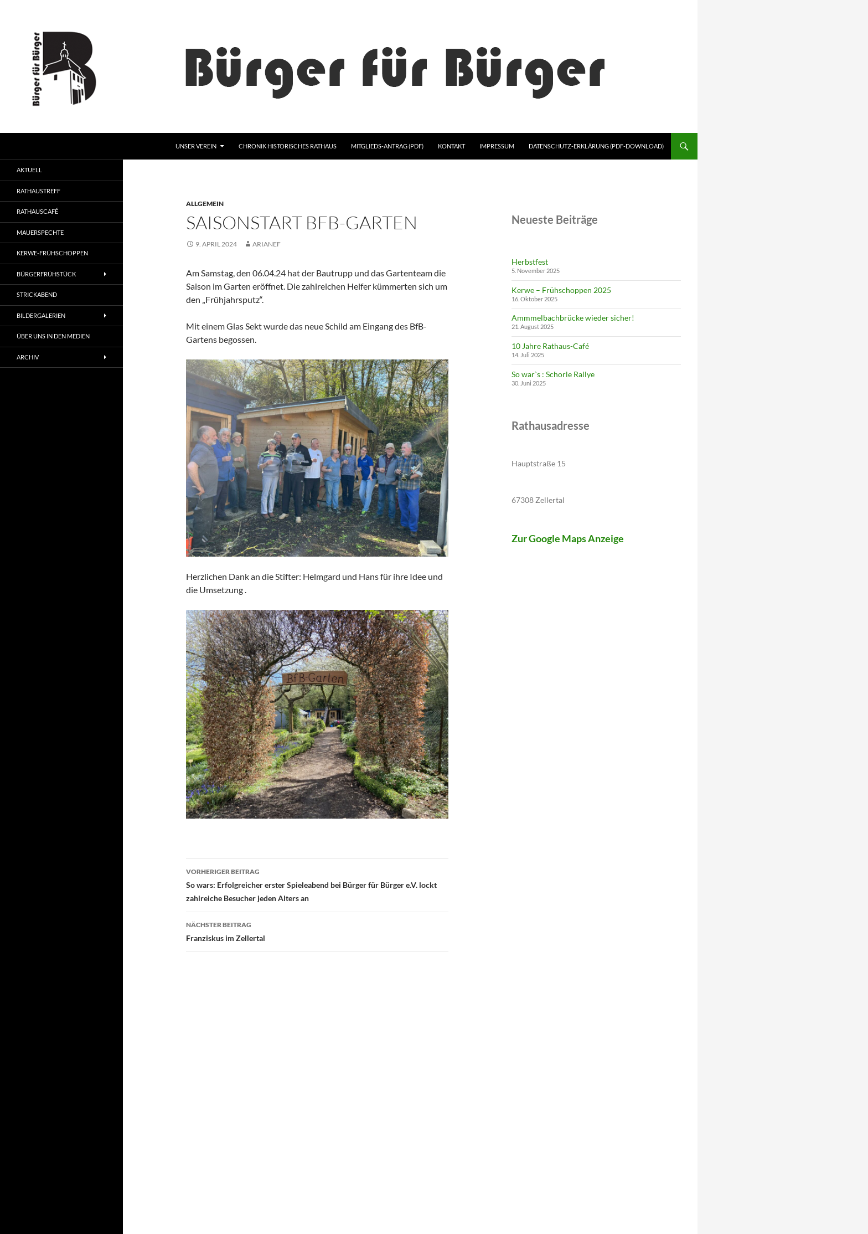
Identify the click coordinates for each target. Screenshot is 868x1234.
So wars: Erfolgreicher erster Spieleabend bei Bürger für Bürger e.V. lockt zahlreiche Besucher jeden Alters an (317, 884)
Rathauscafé (37, 211)
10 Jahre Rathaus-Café (550, 346)
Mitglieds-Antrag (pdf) (387, 146)
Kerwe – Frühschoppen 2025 (561, 290)
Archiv (28, 357)
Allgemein (205, 203)
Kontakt (451, 146)
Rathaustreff (38, 190)
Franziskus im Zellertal (317, 930)
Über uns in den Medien (53, 336)
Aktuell (29, 169)
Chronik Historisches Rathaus (288, 146)
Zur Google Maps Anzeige (568, 538)
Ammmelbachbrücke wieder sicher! (573, 317)
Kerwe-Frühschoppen (52, 252)
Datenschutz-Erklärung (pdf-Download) (596, 146)
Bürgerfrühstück (46, 273)
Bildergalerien (41, 315)
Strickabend (37, 294)
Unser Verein (195, 146)
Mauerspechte (40, 232)
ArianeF (266, 244)
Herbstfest (530, 261)
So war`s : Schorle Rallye (553, 374)
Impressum (496, 146)
